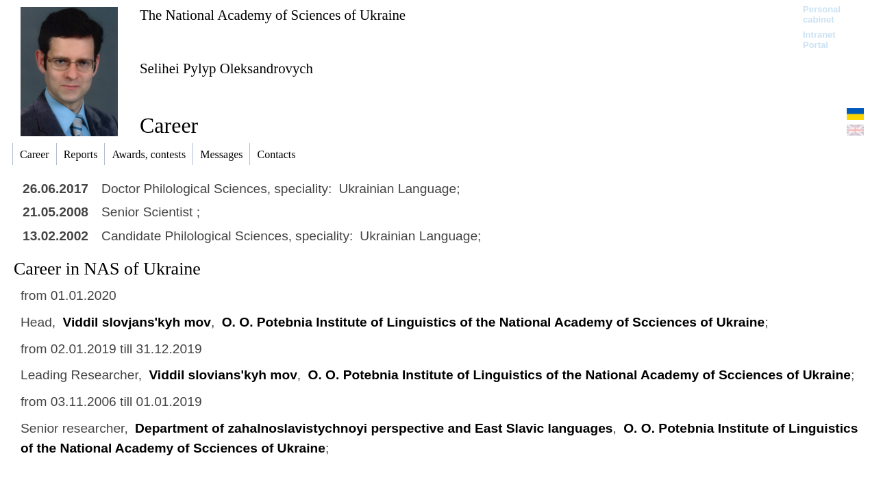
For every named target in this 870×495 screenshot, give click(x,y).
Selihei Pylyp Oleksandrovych (226, 68)
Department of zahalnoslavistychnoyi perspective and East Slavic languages (373, 428)
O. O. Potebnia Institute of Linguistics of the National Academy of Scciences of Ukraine (493, 322)
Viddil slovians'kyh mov (223, 375)
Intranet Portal (819, 39)
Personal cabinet (822, 14)
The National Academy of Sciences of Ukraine (273, 15)
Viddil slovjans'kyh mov (137, 322)
